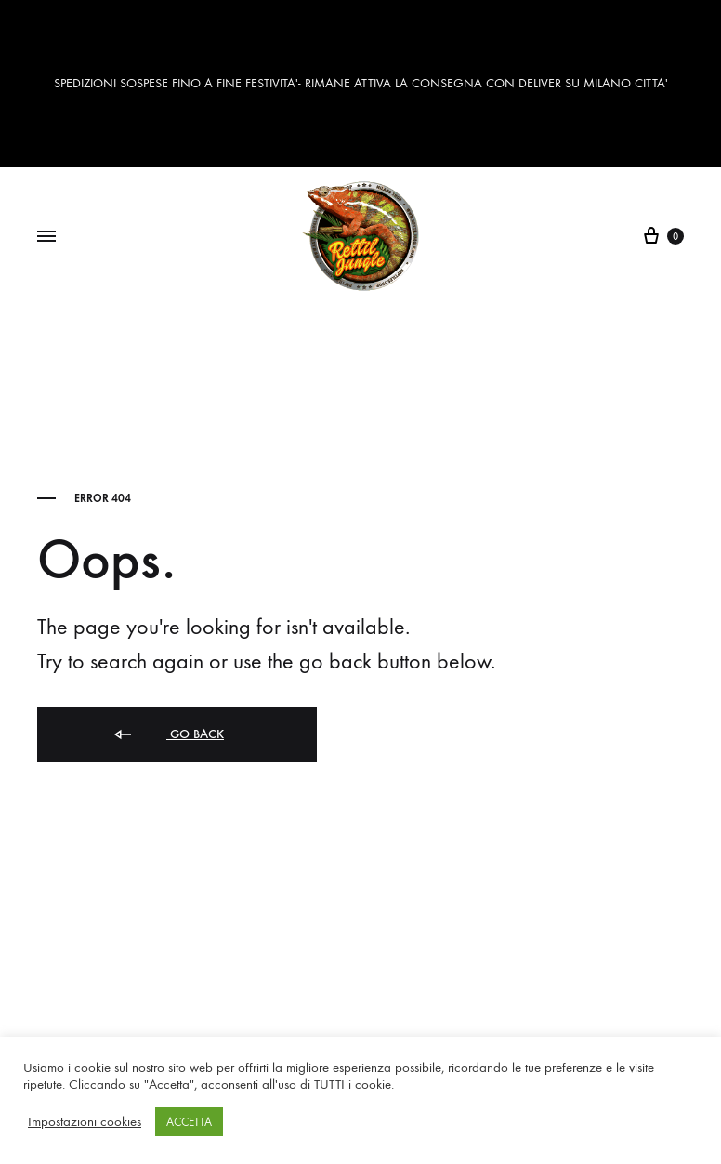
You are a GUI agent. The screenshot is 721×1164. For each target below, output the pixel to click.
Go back (167, 735)
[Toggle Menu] (46, 237)
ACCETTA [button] (189, 1122)
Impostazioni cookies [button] (84, 1122)
